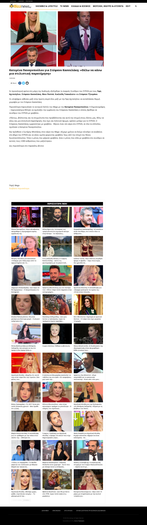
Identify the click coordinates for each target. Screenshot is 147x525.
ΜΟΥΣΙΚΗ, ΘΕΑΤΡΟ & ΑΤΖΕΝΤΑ (108, 6)
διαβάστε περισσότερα (19, 188)
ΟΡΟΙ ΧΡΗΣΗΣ (68, 511)
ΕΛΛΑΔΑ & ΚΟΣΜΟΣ (80, 6)
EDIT (128, 6)
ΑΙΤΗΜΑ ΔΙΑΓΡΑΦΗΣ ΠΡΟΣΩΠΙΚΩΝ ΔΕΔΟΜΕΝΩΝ (90, 511)
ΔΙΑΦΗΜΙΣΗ (21, 1)
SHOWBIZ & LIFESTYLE (47, 6)
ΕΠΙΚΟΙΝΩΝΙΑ (29, 1)
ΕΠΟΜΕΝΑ (26, 500)
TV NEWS (64, 6)
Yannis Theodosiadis (79, 521)
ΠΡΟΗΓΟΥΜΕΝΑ (17, 500)
